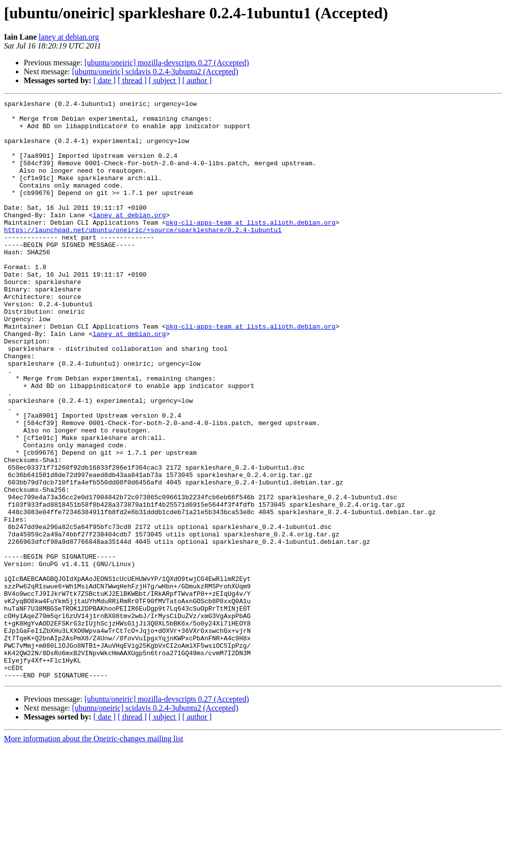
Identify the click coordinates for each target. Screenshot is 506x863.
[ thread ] (132, 80)
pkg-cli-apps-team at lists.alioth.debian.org (251, 247)
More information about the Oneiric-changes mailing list (93, 854)
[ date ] (104, 80)
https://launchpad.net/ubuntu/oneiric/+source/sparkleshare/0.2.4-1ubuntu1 (143, 256)
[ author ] (197, 80)
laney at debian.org (69, 37)
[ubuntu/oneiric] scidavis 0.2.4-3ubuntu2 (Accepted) (155, 71)
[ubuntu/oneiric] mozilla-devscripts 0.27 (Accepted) (166, 62)
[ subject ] (164, 80)
